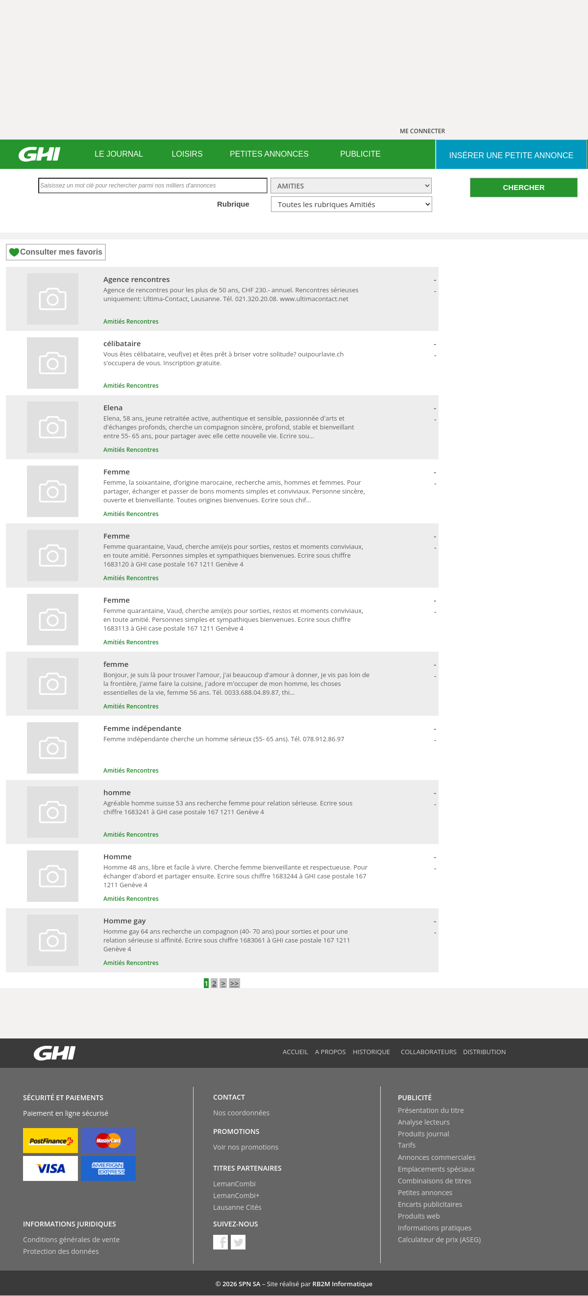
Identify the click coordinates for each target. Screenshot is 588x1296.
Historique (371, 1051)
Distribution (484, 1051)
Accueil (295, 1051)
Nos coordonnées (241, 1112)
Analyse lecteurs (424, 1122)
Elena (112, 407)
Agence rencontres (136, 279)
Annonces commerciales (437, 1157)
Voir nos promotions (245, 1147)
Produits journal (423, 1133)
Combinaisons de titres (434, 1180)
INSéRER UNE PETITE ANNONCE (511, 155)
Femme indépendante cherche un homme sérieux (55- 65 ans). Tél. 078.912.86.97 (223, 738)
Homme (117, 856)
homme (117, 792)
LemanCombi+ (236, 1195)
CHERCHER (523, 187)
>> (234, 983)
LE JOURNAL (119, 154)
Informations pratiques (434, 1227)
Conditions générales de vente (71, 1239)
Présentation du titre (431, 1110)
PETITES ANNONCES (269, 154)
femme (115, 664)
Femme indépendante (142, 728)
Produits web (419, 1216)
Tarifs (407, 1145)
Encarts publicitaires (430, 1204)
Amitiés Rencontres (130, 321)
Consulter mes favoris (61, 252)
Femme (116, 471)
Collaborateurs (429, 1051)
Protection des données (61, 1251)
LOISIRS (187, 154)
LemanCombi (234, 1183)
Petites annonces (425, 1192)
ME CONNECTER (422, 131)
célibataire (122, 343)
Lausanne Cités (237, 1207)
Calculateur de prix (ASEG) (439, 1239)
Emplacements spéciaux (436, 1169)
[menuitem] (119, 154)
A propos (330, 1051)
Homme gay (124, 920)
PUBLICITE (360, 154)
